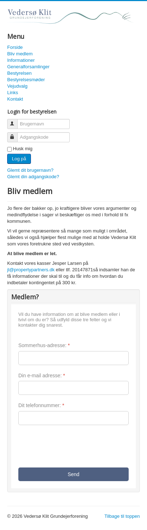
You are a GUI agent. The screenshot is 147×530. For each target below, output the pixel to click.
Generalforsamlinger (28, 66)
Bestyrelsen (19, 73)
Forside (15, 47)
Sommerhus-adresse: (44, 345)
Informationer (21, 60)
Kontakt (15, 99)
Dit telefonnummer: (41, 405)
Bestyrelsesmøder (26, 79)
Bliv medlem (20, 53)
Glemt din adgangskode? (33, 176)
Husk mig (22, 148)
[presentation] (73, 446)
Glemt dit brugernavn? (30, 170)
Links (12, 92)
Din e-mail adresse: (41, 375)
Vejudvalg (17, 86)
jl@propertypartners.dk (31, 269)
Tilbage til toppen (122, 516)
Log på (19, 158)
